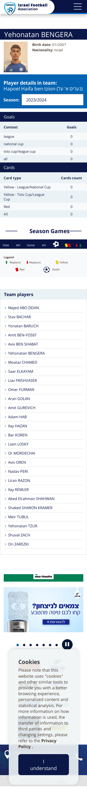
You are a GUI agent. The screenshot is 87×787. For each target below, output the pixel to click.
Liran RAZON (19, 480)
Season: (11, 100)
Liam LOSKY (18, 444)
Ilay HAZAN (17, 426)
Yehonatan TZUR (22, 526)
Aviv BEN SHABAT (23, 344)
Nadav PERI (18, 471)
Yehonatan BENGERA (26, 353)
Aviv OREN (17, 462)
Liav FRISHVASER (22, 380)
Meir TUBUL (18, 517)
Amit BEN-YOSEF (22, 335)
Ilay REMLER (18, 489)
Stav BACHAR (19, 317)
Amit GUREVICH (21, 408)
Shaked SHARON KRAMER (30, 508)
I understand (43, 764)
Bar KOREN (17, 435)
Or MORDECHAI (21, 453)
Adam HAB (17, 417)
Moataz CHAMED (22, 362)
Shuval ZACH (19, 535)
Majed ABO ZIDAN (23, 308)
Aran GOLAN (19, 398)
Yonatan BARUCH (23, 326)
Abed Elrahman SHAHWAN (31, 498)
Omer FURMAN (21, 389)
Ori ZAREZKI (18, 544)
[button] (78, 6)
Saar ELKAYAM (20, 371)
